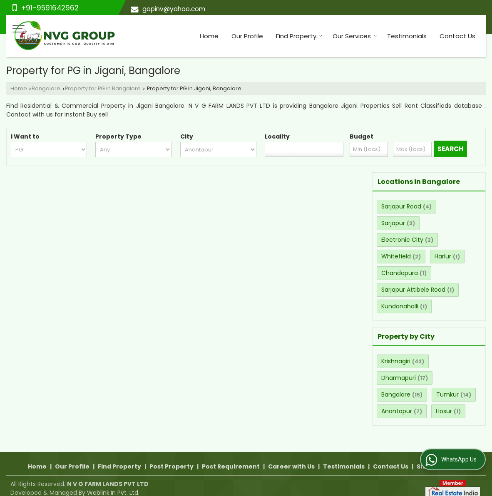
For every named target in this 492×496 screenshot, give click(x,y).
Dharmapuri (398, 378)
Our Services (355, 36)
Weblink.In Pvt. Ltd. (113, 484)
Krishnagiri (395, 361)
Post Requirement (231, 458)
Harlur (443, 256)
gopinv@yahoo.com (173, 9)
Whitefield (396, 256)
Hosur (444, 411)
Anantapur (396, 411)
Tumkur (447, 394)
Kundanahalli (399, 306)
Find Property (299, 36)
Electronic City (402, 240)
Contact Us (457, 36)
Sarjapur (393, 223)
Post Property (171, 458)
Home (209, 36)
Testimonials (407, 36)
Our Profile (247, 36)
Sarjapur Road (401, 206)
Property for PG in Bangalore (103, 88)
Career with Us (291, 458)
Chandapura (399, 273)
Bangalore (46, 88)
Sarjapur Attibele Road (413, 289)
